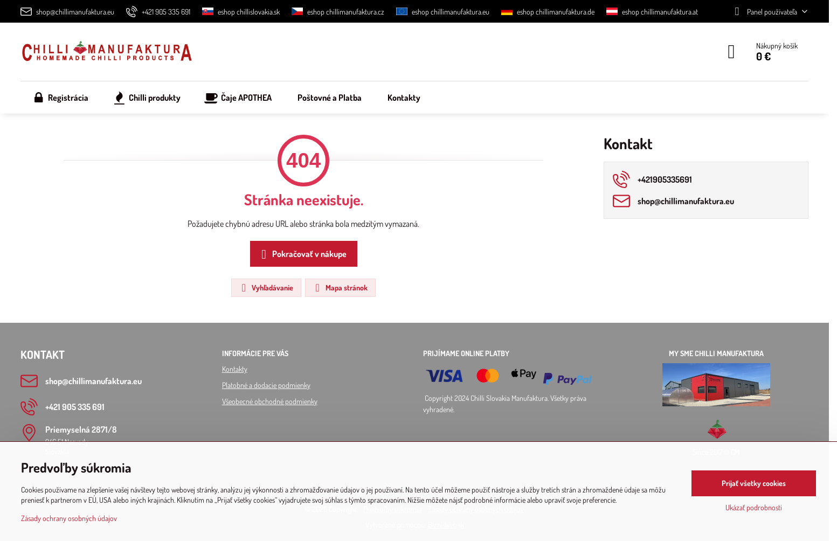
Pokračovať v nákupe (302, 254)
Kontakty (234, 368)
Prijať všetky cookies (754, 483)
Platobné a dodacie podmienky (266, 385)
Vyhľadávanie (265, 287)
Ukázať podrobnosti (753, 507)
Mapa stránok (340, 287)
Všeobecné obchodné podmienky (269, 401)
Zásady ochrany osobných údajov (69, 518)
